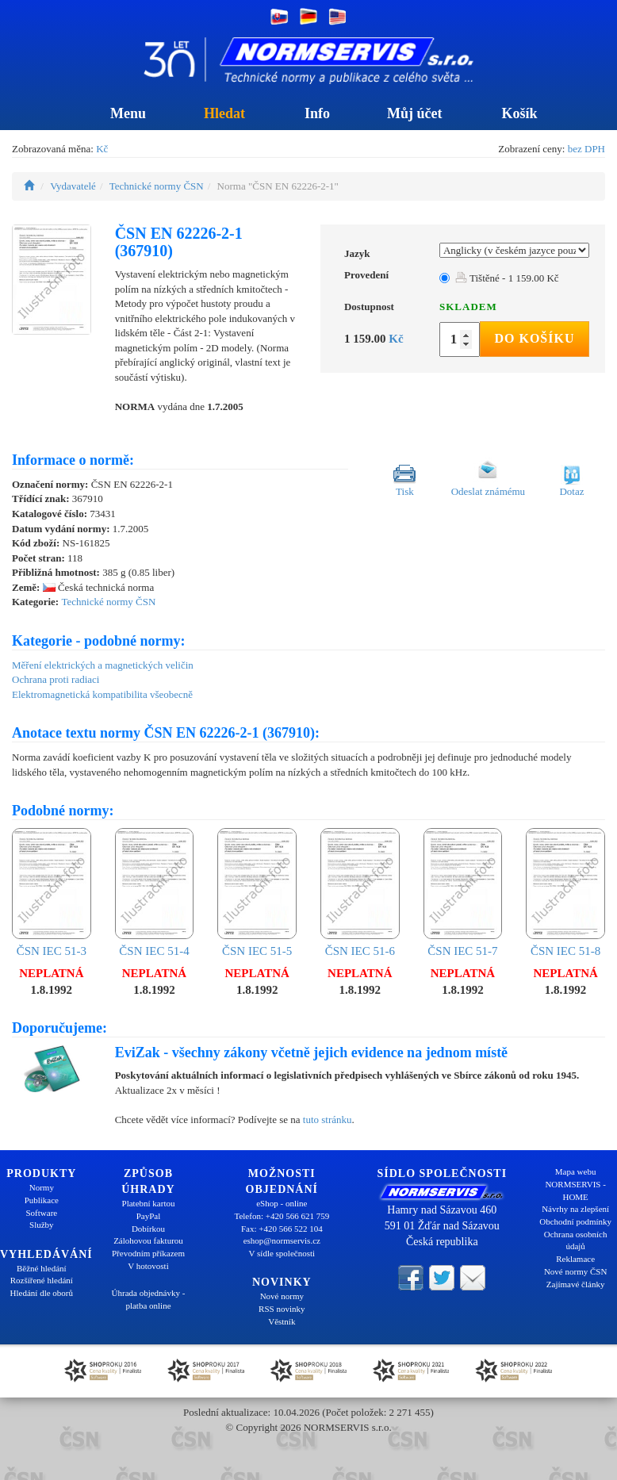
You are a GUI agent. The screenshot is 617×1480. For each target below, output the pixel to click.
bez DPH (586, 149)
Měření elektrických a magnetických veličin (103, 665)
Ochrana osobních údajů (575, 1240)
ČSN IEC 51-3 (51, 892)
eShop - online (281, 1203)
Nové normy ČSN (575, 1271)
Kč (102, 149)
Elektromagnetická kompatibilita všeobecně (102, 694)
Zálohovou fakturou (148, 1240)
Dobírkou (148, 1228)
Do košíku (534, 338)
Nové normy (282, 1296)
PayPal (148, 1216)
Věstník (281, 1321)
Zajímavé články (575, 1284)
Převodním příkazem (148, 1253)
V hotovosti (148, 1266)
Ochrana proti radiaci (55, 679)
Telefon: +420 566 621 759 (281, 1216)
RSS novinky (282, 1308)
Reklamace (575, 1258)
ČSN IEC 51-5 (257, 892)
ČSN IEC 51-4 (154, 892)
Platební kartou (148, 1203)
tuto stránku (327, 1119)
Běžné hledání (42, 1268)
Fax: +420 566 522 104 (282, 1228)
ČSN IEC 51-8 (565, 892)
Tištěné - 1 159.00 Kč (507, 278)
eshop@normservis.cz (281, 1240)
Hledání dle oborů (41, 1293)
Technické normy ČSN (156, 186)
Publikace (42, 1200)
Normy (41, 1187)
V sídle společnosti (282, 1253)
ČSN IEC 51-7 (463, 892)
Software (41, 1212)
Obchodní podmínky (575, 1221)
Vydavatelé (73, 186)
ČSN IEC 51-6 (360, 892)
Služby (41, 1224)
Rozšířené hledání (41, 1280)
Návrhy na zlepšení (575, 1209)
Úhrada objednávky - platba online (149, 1299)
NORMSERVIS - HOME (575, 1190)
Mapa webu (575, 1171)
